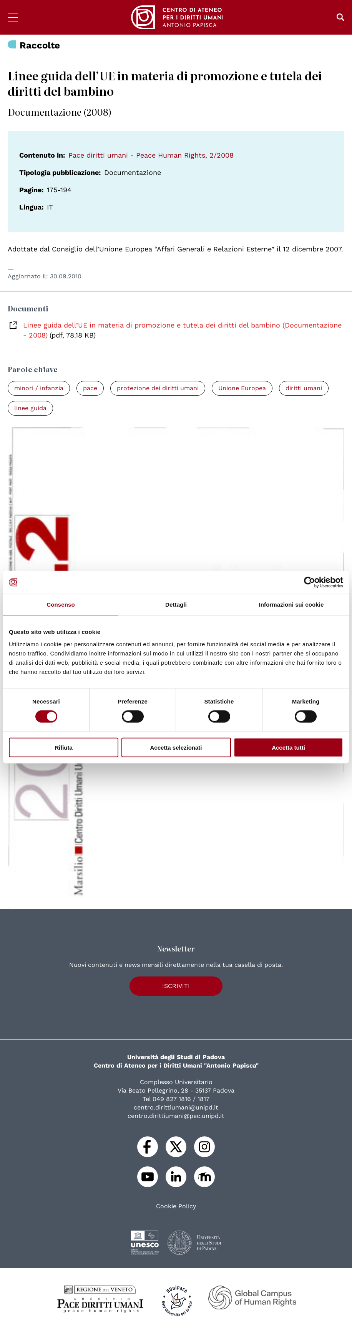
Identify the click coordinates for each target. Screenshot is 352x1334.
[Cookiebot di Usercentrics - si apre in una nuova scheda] (309, 582)
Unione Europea (242, 388)
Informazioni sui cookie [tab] (291, 604)
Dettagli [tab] (176, 604)
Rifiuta (64, 747)
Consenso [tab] (60, 604)
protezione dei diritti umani (158, 388)
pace (90, 388)
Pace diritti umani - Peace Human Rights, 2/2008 (151, 155)
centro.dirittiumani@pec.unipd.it (176, 1115)
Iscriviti (176, 986)
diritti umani (304, 388)
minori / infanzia (38, 388)
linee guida (30, 408)
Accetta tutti (288, 747)
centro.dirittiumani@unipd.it (176, 1107)
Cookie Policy (176, 1206)
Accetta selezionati (176, 747)
